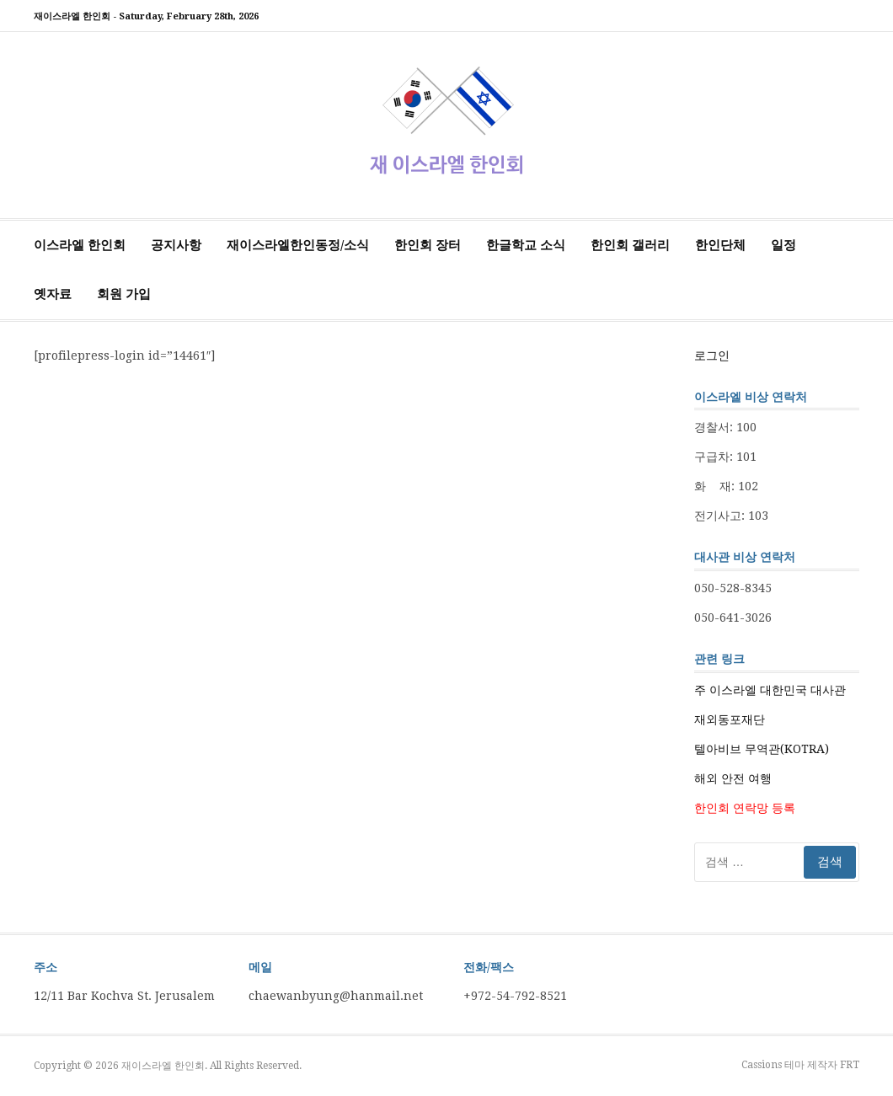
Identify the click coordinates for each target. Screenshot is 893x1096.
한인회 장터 (427, 245)
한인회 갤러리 (630, 245)
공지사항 (176, 245)
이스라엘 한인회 (80, 245)
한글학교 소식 (525, 245)
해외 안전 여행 (733, 778)
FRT (849, 1065)
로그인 (712, 355)
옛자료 (53, 294)
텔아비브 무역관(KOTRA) (761, 749)
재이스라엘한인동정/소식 (298, 245)
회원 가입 (124, 294)
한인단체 (720, 245)
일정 (783, 245)
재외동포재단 (729, 719)
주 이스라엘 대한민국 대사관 (770, 690)
